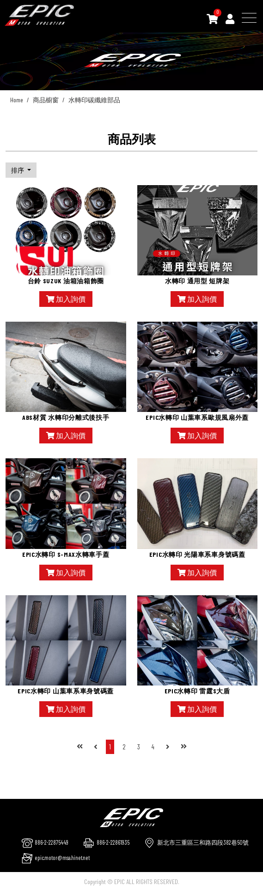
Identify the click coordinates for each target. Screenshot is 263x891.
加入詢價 (66, 298)
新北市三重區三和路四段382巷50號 (203, 842)
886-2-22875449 (51, 842)
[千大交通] (39, 15)
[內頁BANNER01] (131, 60)
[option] (131, 60)
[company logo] (131, 816)
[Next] (167, 746)
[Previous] (95, 746)
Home (16, 100)
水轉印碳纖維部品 (94, 100)
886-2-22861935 (113, 842)
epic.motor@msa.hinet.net (62, 857)
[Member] (230, 18)
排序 (18, 170)
